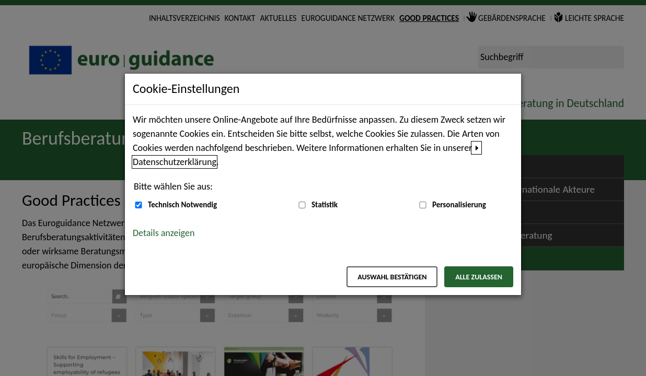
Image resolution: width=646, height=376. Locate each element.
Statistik (325, 204)
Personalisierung (459, 204)
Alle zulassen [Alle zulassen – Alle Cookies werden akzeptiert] (478, 277)
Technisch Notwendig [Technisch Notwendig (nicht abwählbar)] (182, 204)
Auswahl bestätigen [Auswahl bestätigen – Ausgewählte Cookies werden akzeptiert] (391, 277)
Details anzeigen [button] (163, 233)
